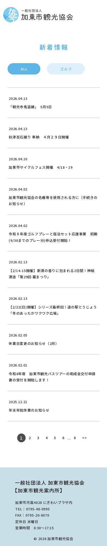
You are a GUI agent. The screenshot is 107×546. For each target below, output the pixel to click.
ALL (24, 69)
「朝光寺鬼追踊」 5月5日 (30, 106)
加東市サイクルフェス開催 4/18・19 (40, 167)
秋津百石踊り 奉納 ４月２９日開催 (39, 137)
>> (84, 437)
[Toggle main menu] (102, 14)
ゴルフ (66, 69)
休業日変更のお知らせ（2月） (34, 343)
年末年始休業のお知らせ (29, 410)
